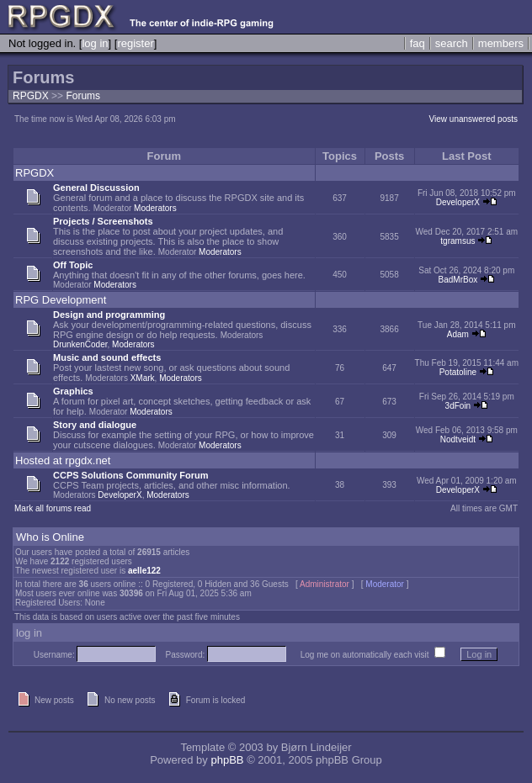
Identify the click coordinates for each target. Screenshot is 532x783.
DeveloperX (458, 202)
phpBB (226, 760)
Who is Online (50, 537)
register (135, 43)
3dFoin (458, 405)
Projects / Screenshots (103, 221)
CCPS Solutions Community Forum (131, 475)
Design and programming (109, 314)
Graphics (73, 391)
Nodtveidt (458, 439)
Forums (83, 96)
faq (417, 43)
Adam (458, 334)
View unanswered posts (473, 119)
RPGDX (31, 96)
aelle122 (144, 570)
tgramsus (457, 241)
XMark (142, 378)
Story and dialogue (94, 425)
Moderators (155, 208)
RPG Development (60, 300)
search (451, 43)
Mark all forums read (52, 508)
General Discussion (96, 188)
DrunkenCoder (80, 344)
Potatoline (457, 372)
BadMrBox (458, 279)
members (501, 43)
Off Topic (73, 265)
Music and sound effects (107, 357)
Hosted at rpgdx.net (62, 460)
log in (95, 43)
